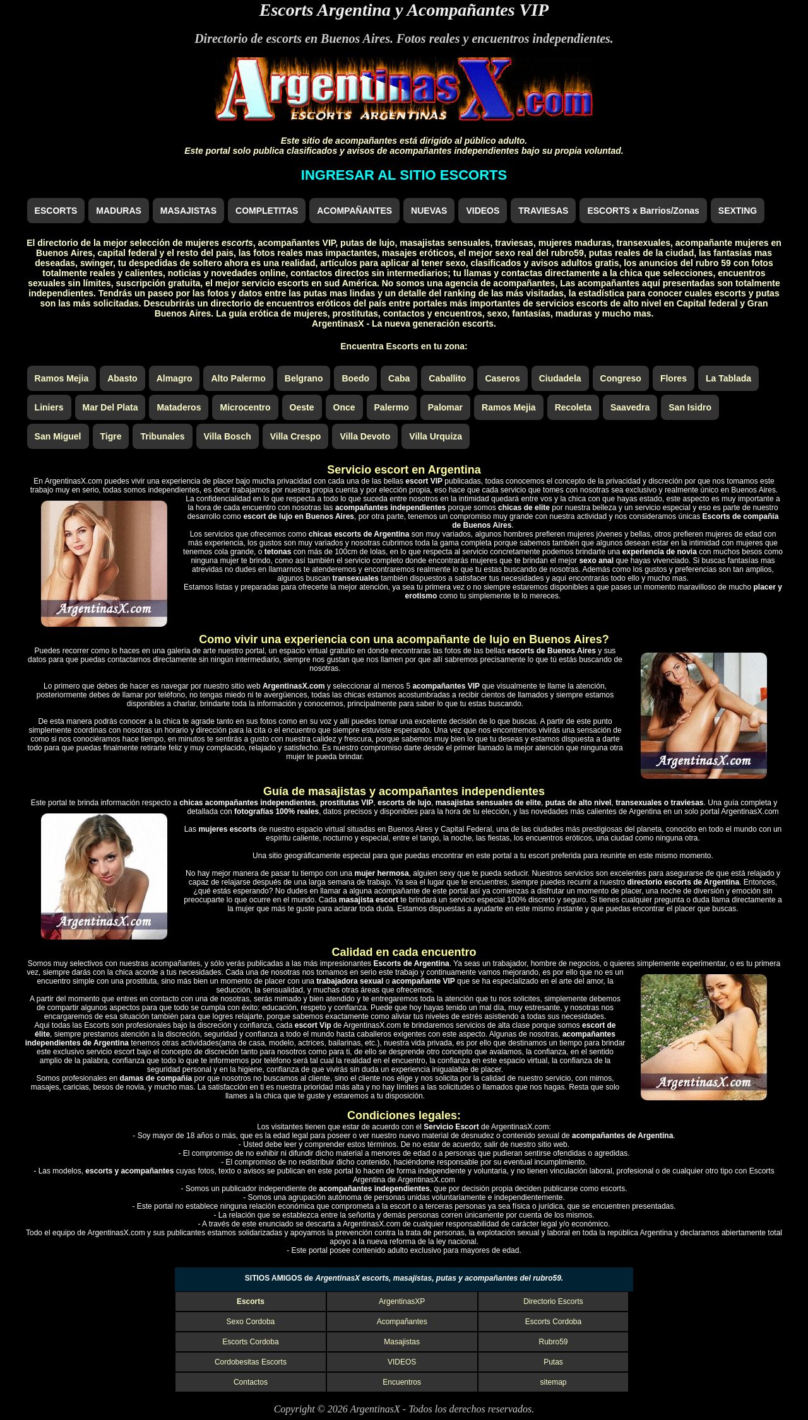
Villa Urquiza (435, 436)
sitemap (553, 1382)
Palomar (445, 407)
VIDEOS (482, 211)
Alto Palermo (238, 378)
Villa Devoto (365, 436)
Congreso (620, 378)
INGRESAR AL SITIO (404, 175)
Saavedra (630, 407)
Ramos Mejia (62, 378)
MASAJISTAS (188, 211)
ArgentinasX (375, 1409)
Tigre (111, 436)
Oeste (302, 407)
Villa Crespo (295, 436)
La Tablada (728, 378)
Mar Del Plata (110, 407)
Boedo (355, 378)
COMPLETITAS (266, 211)
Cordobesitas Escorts (251, 1362)
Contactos (251, 1382)
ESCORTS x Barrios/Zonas (643, 211)
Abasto (122, 378)
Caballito (447, 378)
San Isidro (689, 407)
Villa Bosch (227, 436)
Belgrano (304, 378)
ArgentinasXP (402, 1301)
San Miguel (58, 436)
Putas (553, 1362)
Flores (673, 378)
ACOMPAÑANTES (354, 211)
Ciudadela (560, 378)
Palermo (391, 407)
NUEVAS (429, 211)
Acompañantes (402, 1321)
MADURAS (118, 211)
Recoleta (573, 407)
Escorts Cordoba (553, 1321)
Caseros (502, 378)
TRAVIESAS (543, 211)
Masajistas (402, 1341)
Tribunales (162, 436)
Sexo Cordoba (251, 1321)
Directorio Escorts (553, 1301)
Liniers (49, 407)
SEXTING (737, 211)
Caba (399, 378)
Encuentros (402, 1382)
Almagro (175, 378)
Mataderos (179, 407)
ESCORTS (56, 211)
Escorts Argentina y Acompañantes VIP (404, 10)
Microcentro (245, 407)
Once (344, 407)
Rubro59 (552, 1341)
